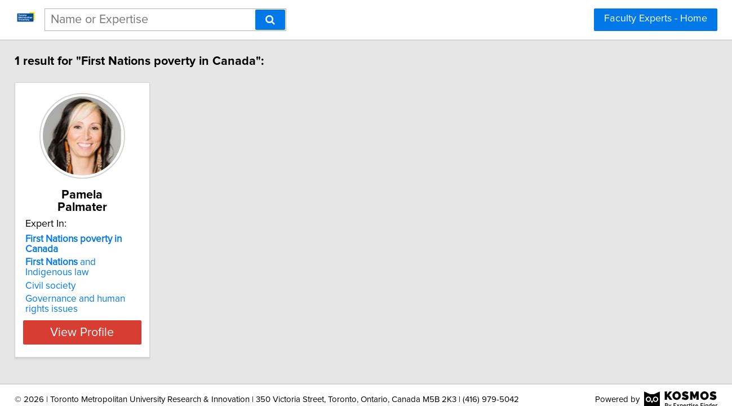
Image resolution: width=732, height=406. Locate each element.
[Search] (270, 20)
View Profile (109, 299)
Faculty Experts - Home (655, 19)
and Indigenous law (107, 240)
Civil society (64, 253)
